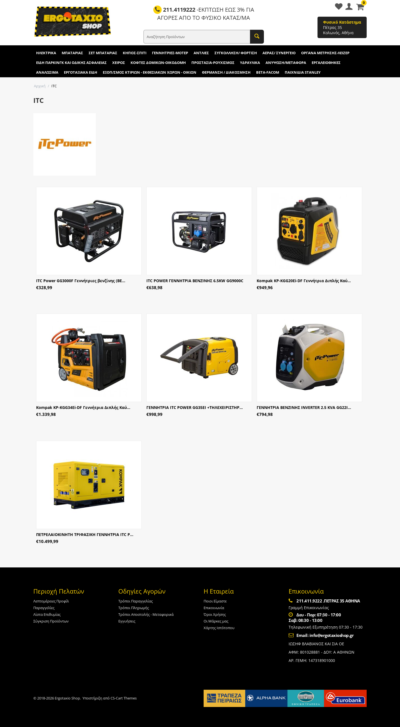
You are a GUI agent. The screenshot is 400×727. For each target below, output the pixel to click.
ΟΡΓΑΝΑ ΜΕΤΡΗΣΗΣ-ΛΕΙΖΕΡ (325, 52)
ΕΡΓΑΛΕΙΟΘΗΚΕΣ (326, 62)
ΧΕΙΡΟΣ (118, 62)
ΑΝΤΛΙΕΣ (201, 52)
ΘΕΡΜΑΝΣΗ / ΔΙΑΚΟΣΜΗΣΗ (226, 72)
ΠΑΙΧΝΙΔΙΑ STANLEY (303, 72)
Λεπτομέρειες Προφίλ (51, 601)
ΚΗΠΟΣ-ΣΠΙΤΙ (134, 52)
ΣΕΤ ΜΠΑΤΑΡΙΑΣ (103, 52)
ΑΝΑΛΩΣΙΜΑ (47, 72)
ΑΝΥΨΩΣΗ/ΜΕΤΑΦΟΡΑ (286, 62)
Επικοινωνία (214, 607)
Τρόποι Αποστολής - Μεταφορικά (146, 614)
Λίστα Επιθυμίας (47, 614)
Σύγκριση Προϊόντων (51, 621)
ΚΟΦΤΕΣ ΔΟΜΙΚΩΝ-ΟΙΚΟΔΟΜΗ (158, 62)
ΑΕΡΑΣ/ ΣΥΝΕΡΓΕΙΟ (279, 52)
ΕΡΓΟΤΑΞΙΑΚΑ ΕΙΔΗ (80, 72)
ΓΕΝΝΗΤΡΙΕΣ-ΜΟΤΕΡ (170, 52)
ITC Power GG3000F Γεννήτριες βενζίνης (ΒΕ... (80, 280)
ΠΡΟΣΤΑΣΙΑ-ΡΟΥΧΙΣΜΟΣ (212, 62)
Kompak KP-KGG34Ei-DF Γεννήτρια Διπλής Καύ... (83, 407)
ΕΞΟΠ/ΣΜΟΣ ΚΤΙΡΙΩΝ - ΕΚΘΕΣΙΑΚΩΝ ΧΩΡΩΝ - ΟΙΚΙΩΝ (149, 72)
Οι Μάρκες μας (216, 621)
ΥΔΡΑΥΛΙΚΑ (250, 62)
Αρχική (40, 85)
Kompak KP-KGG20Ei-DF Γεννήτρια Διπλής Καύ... (304, 280)
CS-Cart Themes (124, 698)
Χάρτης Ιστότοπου (219, 627)
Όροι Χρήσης (215, 614)
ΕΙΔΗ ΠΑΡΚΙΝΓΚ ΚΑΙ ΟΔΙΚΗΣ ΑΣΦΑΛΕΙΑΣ (71, 62)
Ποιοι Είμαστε (215, 601)
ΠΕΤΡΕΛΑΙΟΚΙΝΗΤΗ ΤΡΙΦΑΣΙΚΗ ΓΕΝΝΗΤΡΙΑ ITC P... (84, 534)
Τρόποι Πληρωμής (133, 607)
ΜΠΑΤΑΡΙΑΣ (72, 52)
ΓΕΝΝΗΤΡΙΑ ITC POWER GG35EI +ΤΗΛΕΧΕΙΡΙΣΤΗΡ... (194, 407)
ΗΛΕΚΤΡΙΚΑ (46, 52)
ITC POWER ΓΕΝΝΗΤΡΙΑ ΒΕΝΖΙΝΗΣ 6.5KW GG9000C (194, 280)
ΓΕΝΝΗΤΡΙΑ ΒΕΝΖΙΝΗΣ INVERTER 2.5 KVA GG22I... (304, 407)
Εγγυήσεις (126, 621)
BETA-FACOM (267, 72)
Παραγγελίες (43, 607)
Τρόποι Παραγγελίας (135, 601)
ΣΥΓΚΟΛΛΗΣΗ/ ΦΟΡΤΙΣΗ (235, 52)
